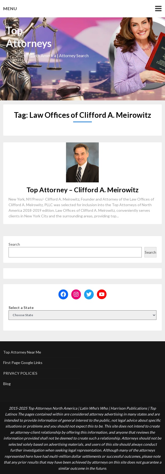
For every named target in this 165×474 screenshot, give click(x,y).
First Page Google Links (22, 362)
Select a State (21, 307)
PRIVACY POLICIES (20, 373)
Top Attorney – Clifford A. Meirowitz (82, 190)
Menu (10, 8)
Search (14, 244)
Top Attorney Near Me (22, 352)
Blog (7, 383)
